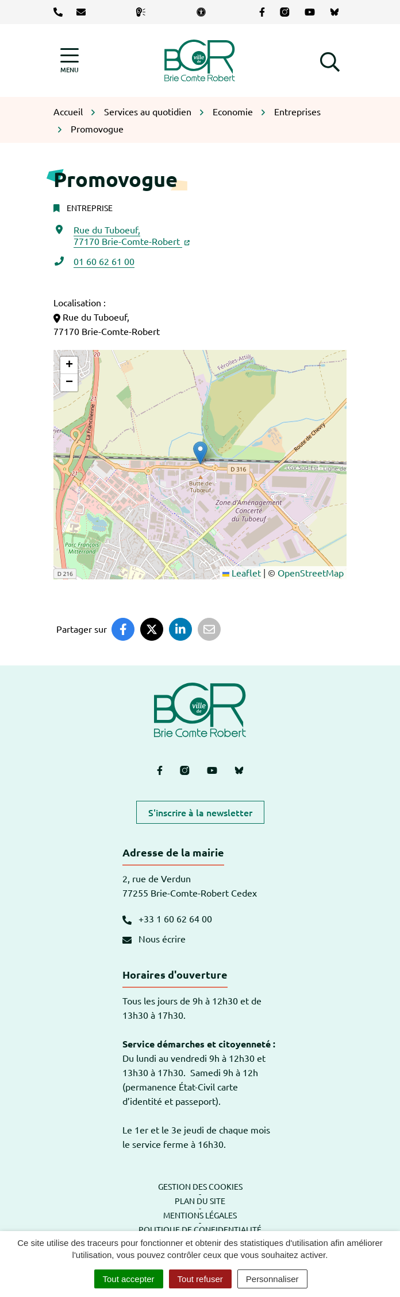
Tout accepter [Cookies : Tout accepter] (129, 1279)
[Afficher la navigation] (69, 60)
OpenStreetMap (311, 572)
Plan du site (200, 1200)
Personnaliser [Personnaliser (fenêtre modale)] (272, 1279)
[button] (330, 60)
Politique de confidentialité (200, 1229)
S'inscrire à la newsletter (200, 812)
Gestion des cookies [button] (200, 1186)
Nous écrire (154, 938)
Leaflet (241, 572)
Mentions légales (200, 1215)
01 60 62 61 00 (104, 261)
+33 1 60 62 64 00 (167, 918)
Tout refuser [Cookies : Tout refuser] (200, 1279)
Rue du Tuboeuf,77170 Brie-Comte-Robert (132, 235)
